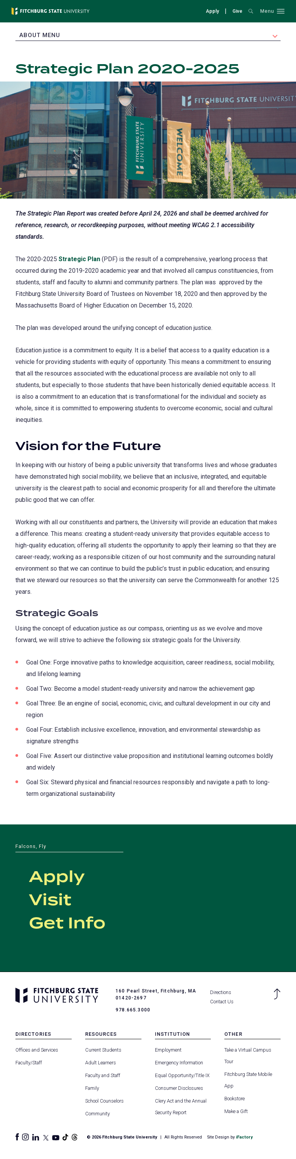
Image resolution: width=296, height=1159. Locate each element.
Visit (50, 900)
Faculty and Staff (102, 1075)
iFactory (244, 1137)
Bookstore (234, 1098)
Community (97, 1114)
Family (92, 1088)
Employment (168, 1049)
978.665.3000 (133, 1010)
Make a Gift (236, 1111)
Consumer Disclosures (179, 1088)
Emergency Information (179, 1062)
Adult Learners (100, 1062)
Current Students (103, 1049)
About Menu (39, 35)
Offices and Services (36, 1049)
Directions (220, 992)
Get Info (67, 923)
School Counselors (104, 1101)
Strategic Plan (79, 259)
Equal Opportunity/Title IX (182, 1075)
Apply (212, 11)
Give (237, 11)
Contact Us (222, 1001)
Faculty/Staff (28, 1062)
